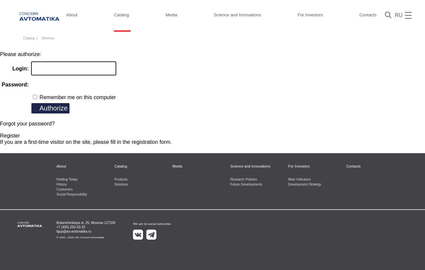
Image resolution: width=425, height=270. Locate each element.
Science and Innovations (237, 14)
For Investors (310, 14)
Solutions (121, 184)
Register (10, 136)
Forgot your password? (27, 123)
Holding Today (67, 179)
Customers (64, 189)
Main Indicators (299, 179)
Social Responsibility (71, 194)
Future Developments (246, 184)
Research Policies (243, 179)
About (72, 14)
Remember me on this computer (77, 97)
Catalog (121, 14)
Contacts (368, 14)
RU (398, 15)
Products (120, 179)
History (61, 184)
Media (171, 14)
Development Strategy (304, 184)
